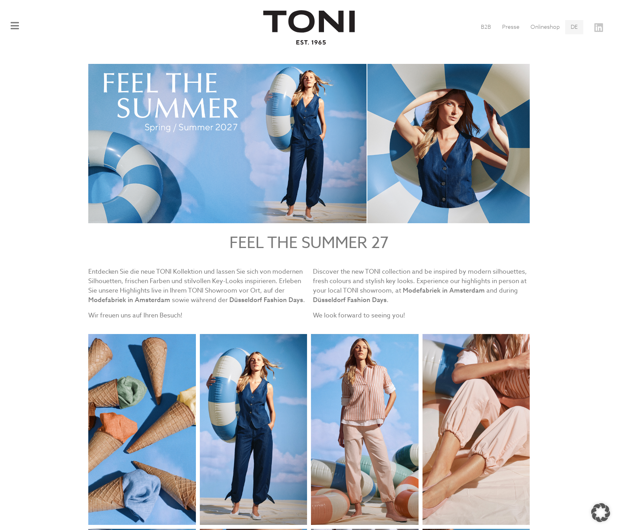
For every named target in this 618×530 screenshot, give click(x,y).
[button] (600, 512)
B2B (486, 27)
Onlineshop (545, 27)
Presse (510, 27)
